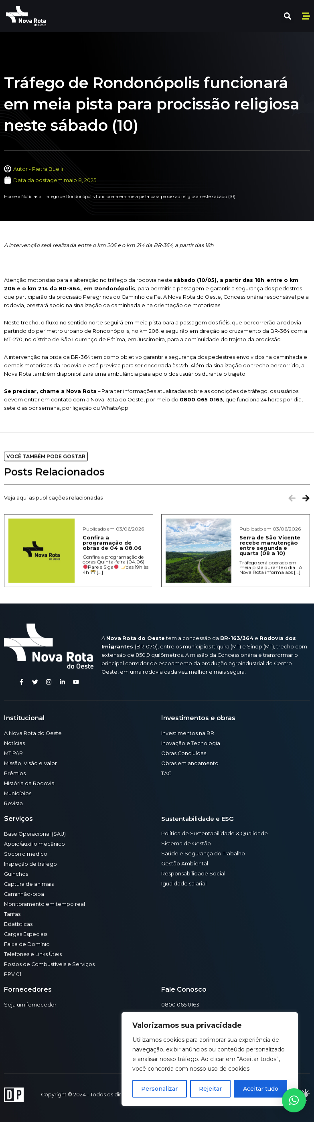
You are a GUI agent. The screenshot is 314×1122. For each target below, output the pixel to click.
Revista (13, 803)
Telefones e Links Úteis (33, 954)
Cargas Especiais (25, 934)
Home (10, 196)
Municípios (17, 793)
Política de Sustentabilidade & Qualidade (214, 833)
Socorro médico (25, 854)
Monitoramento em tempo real (44, 904)
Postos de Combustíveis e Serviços (49, 964)
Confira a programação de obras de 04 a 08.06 (112, 603)
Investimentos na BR (187, 733)
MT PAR (13, 753)
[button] (287, 16)
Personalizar (159, 1088)
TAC (166, 773)
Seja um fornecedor (30, 1005)
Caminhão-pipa (24, 894)
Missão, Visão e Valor (30, 763)
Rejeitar (210, 1088)
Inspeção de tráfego (30, 864)
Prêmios (15, 773)
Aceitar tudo (260, 1088)
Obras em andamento (190, 763)
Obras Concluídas (183, 753)
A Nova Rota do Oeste (33, 733)
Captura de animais (29, 884)
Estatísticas (18, 924)
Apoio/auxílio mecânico (34, 844)
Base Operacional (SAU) (35, 834)
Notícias (29, 196)
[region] (210, 1059)
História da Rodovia (29, 783)
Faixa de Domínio (27, 944)
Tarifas (12, 914)
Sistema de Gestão (186, 843)
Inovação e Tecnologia (190, 743)
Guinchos (16, 874)
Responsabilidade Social (193, 874)
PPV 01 (12, 974)
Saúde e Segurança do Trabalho (203, 854)
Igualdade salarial (184, 884)
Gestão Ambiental (184, 864)
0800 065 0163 (180, 1005)
